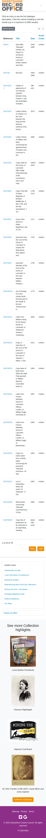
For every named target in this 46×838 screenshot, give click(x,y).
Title (18, 39)
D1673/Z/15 (7, 422)
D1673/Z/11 (7, 317)
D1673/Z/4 (7, 137)
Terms (31, 811)
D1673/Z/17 (7, 481)
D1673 (5, 45)
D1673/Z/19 (7, 520)
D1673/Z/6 (7, 191)
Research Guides (11, 580)
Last (41, 549)
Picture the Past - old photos (15, 589)
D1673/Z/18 (7, 502)
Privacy (24, 811)
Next (32, 549)
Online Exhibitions (11, 599)
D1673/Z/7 (7, 219)
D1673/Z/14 (7, 394)
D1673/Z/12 (7, 343)
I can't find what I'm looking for (16, 575)
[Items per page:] (40, 29)
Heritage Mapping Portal (14, 594)
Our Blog (8, 603)
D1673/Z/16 (7, 453)
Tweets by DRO (10, 613)
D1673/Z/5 (7, 163)
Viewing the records (12, 570)
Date (33, 39)
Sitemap (15, 811)
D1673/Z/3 (7, 111)
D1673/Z (6, 73)
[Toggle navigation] (41, 5)
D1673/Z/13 (7, 368)
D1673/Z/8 (7, 237)
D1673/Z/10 (7, 291)
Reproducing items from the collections (20, 584)
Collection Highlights (23, 800)
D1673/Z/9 (7, 263)
